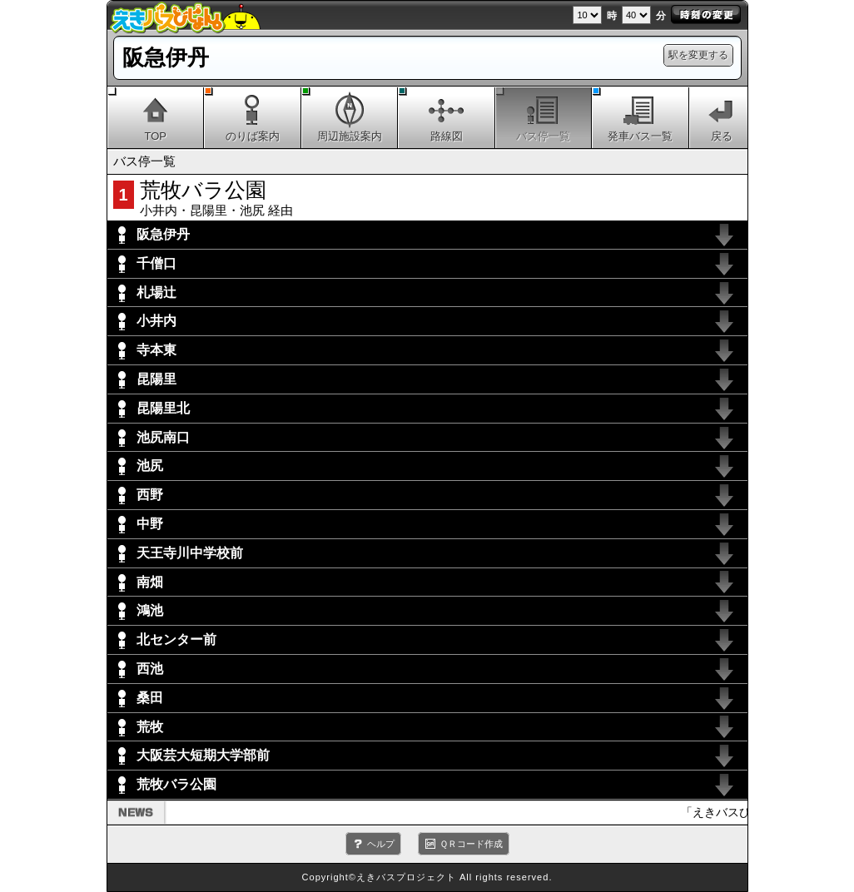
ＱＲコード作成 (471, 844)
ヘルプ (381, 844)
